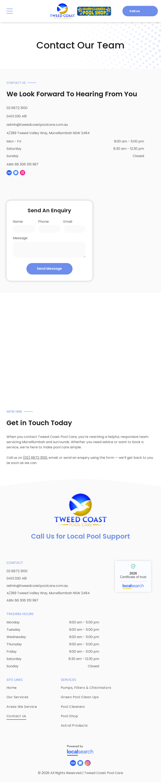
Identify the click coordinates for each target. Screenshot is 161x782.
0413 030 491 (16, 116)
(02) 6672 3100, (35, 457)
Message (20, 238)
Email (67, 221)
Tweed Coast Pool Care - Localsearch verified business (133, 576)
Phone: (43, 221)
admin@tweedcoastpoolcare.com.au (37, 124)
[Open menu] (9, 11)
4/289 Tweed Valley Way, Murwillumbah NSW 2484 (48, 133)
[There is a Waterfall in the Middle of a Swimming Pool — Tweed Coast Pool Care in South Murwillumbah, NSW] (64, 345)
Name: (18, 221)
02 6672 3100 (16, 108)
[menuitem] (30, 688)
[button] (140, 11)
